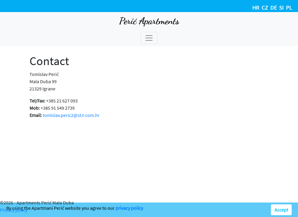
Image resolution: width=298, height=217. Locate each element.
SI (281, 7)
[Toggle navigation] (149, 38)
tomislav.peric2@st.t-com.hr (71, 115)
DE (273, 7)
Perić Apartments (149, 21)
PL (289, 7)
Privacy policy (13, 210)
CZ (265, 7)
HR (255, 7)
